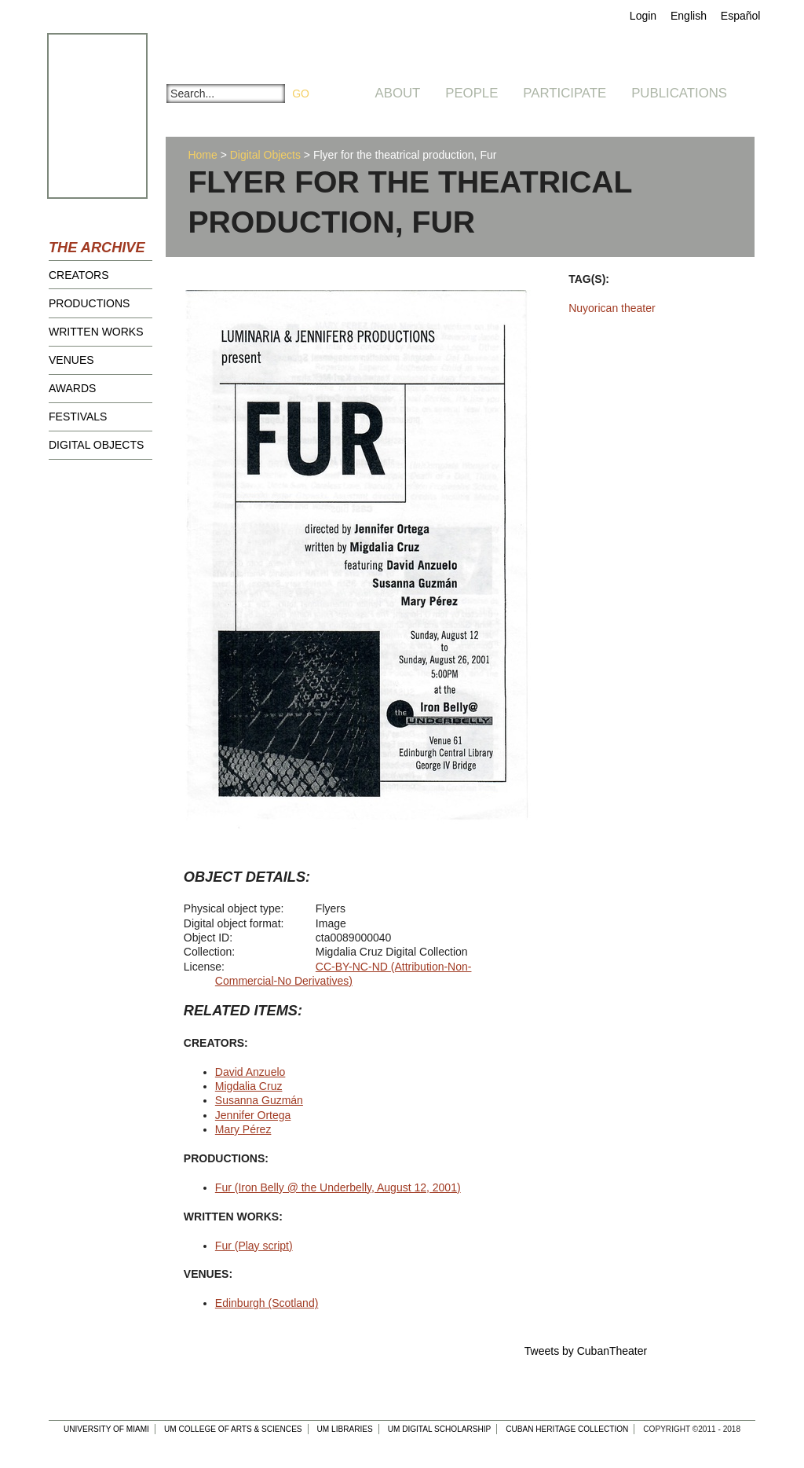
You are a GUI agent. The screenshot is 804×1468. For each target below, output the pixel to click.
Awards (72, 388)
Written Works (96, 331)
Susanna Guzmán (259, 1100)
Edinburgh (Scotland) (267, 1303)
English (689, 15)
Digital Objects (96, 445)
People (471, 93)
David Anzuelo (250, 1072)
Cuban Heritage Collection (567, 1429)
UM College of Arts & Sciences (233, 1429)
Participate (564, 93)
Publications (679, 93)
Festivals (78, 416)
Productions (89, 303)
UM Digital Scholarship (440, 1429)
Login (643, 15)
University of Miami (106, 1429)
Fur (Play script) (254, 1245)
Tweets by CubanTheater (585, 1351)
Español (741, 15)
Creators (79, 275)
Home (202, 155)
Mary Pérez (243, 1129)
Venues (71, 360)
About (398, 93)
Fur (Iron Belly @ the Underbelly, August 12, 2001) (338, 1187)
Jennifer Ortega (253, 1115)
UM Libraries (345, 1429)
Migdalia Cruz (249, 1086)
